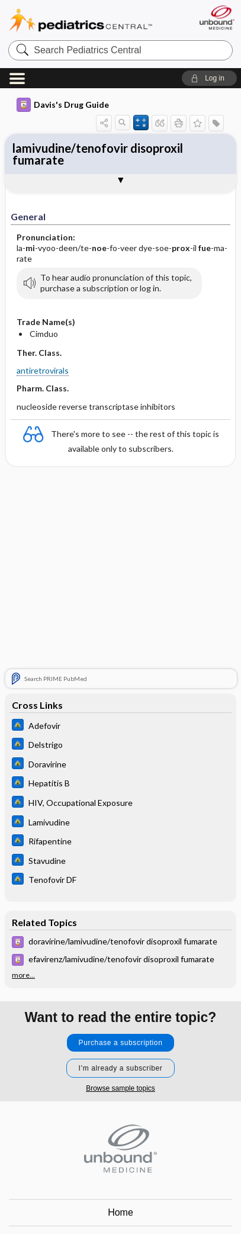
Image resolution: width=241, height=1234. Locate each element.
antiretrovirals (43, 370)
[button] (209, 78)
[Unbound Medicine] (216, 17)
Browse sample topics (120, 1088)
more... (23, 975)
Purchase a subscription (121, 1043)
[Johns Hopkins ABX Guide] (120, 726)
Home (120, 1212)
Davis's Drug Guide (63, 105)
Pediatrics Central (80, 20)
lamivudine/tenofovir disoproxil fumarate (97, 154)
